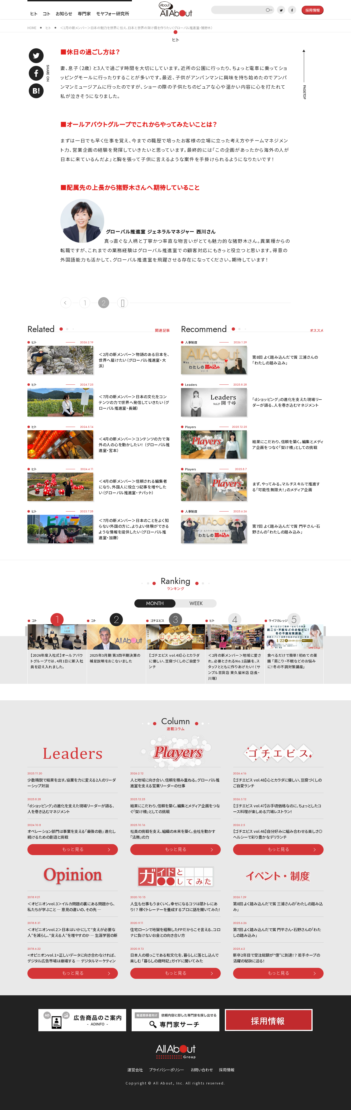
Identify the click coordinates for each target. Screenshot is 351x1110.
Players (190, 427)
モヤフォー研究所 (112, 13)
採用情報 (226, 1069)
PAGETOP (304, 92)
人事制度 (191, 342)
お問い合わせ (202, 1069)
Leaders (191, 384)
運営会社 (135, 1069)
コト (46, 13)
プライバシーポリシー (166, 1069)
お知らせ (64, 13)
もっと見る (73, 849)
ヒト (33, 13)
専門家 (84, 13)
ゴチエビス (157, 620)
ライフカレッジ (278, 620)
